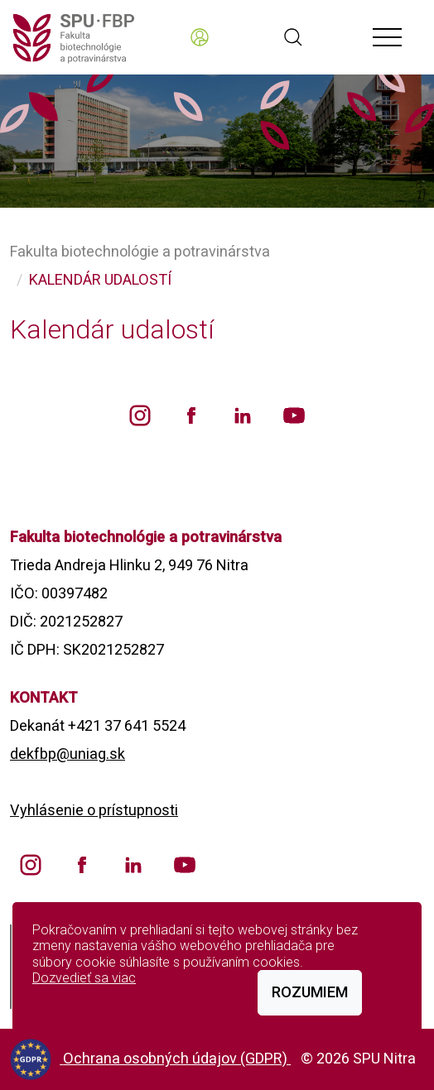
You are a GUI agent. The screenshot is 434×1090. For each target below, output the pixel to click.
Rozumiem (310, 992)
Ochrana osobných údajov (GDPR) (177, 1058)
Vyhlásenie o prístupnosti (94, 810)
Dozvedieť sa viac (84, 978)
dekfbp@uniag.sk (67, 753)
